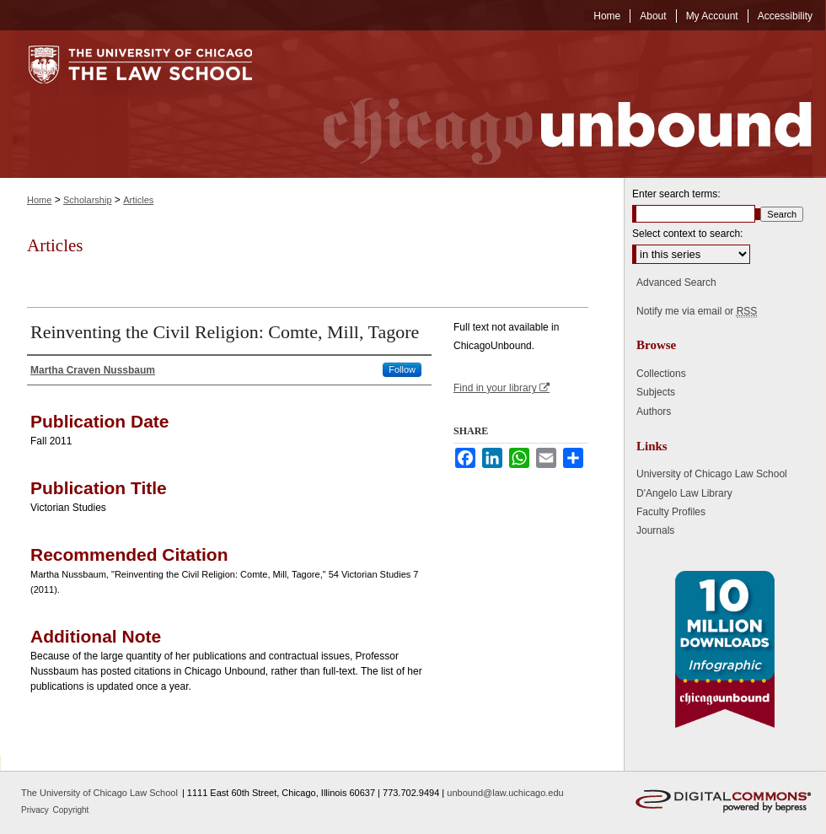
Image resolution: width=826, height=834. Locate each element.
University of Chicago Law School (711, 474)
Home (39, 200)
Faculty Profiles (670, 512)
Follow (402, 369)
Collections (661, 373)
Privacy (36, 810)
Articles (138, 200)
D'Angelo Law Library (684, 493)
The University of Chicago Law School (99, 793)
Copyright (71, 810)
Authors (653, 411)
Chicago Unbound (552, 104)
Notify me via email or (696, 311)
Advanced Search (676, 282)
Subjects (655, 392)
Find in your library (501, 388)
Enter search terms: (676, 194)
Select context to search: (687, 233)
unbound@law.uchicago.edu (505, 793)
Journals (655, 530)
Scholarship (87, 200)
